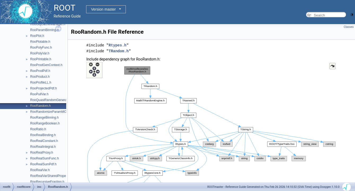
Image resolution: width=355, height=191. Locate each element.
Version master (103, 9)
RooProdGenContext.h (46, 65)
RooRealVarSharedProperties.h (52, 176)
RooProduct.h (40, 77)
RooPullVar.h (39, 94)
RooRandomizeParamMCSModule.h (56, 112)
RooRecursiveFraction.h (47, 182)
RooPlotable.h (40, 42)
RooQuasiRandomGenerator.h (51, 100)
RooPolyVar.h (40, 53)
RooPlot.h (37, 36)
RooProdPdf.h (40, 71)
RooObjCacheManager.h (47, 24)
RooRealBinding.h (43, 135)
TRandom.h (119, 51)
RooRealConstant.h (44, 141)
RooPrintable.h (40, 59)
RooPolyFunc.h (41, 47)
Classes (349, 27)
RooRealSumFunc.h (44, 158)
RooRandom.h (40, 106)
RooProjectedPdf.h (43, 88)
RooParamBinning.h (44, 30)
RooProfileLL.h (40, 82)
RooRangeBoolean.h (45, 123)
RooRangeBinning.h (44, 117)
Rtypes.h (117, 45)
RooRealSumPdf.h (43, 164)
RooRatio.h (38, 129)
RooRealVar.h (40, 170)
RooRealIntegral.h (43, 147)
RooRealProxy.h (41, 152)
